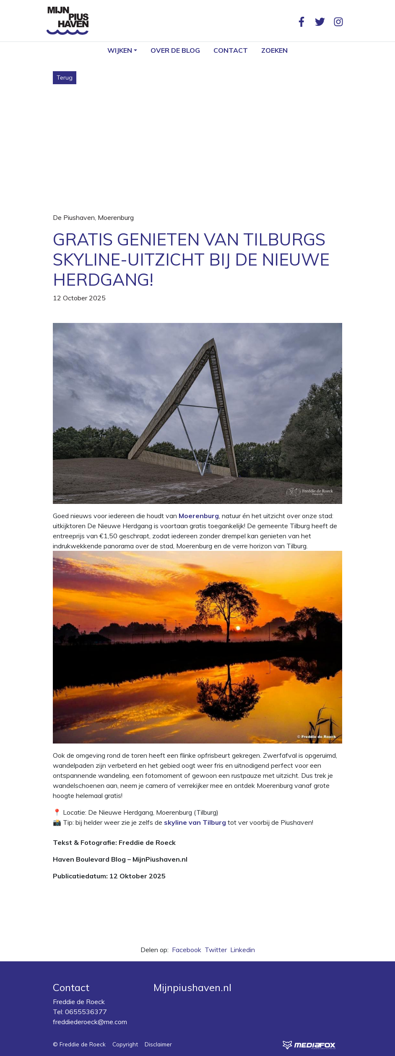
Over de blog (175, 50)
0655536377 (86, 1011)
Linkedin (242, 949)
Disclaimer (158, 1044)
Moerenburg (116, 217)
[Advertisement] (197, 147)
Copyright (125, 1044)
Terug (65, 77)
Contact (230, 50)
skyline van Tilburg (195, 822)
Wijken (119, 50)
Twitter (216, 949)
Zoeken (274, 50)
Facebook (186, 949)
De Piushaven (74, 217)
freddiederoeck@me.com (90, 1021)
